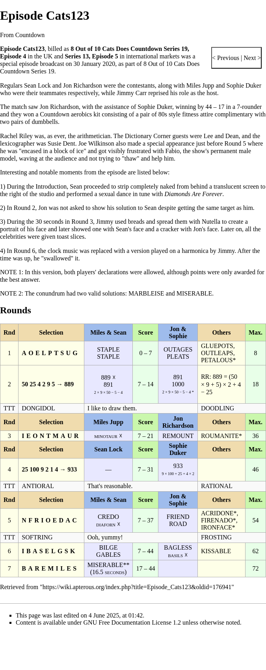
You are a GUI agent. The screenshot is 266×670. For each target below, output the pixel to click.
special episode (19, 63)
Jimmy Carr (132, 93)
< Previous (225, 57)
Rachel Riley (16, 136)
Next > (251, 57)
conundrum (50, 293)
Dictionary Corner (148, 136)
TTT (9, 408)
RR (205, 376)
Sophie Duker (244, 85)
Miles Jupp (200, 85)
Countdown (54, 114)
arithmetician (93, 136)
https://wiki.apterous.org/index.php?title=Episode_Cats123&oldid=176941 (137, 587)
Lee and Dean (221, 136)
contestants (141, 85)
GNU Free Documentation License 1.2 (132, 622)
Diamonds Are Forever (193, 194)
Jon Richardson (82, 85)
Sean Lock (37, 85)
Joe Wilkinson (96, 143)
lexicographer (17, 143)
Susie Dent (61, 143)
